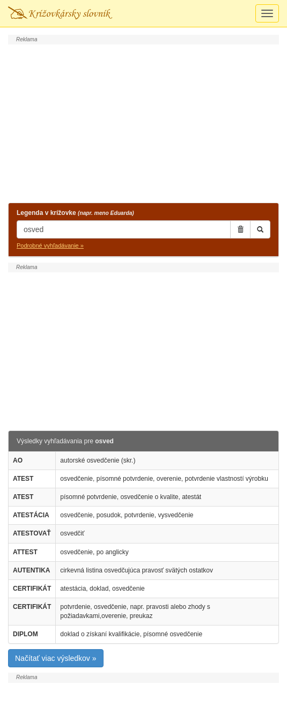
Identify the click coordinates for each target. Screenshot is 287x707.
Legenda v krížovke (75, 213)
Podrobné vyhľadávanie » (50, 245)
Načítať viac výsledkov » (56, 658)
